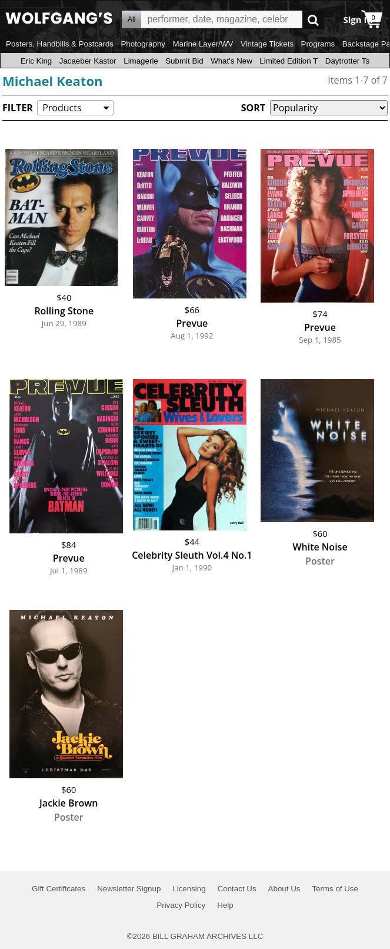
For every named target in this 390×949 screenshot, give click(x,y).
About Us (284, 888)
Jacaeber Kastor (87, 61)
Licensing (188, 888)
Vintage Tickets (267, 43)
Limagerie (141, 61)
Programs (318, 43)
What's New (231, 61)
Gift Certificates (58, 888)
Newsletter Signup (129, 888)
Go (313, 20)
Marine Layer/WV (202, 43)
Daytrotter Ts (347, 61)
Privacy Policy (180, 905)
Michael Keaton (52, 80)
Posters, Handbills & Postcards (60, 43)
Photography (143, 43)
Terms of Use (335, 888)
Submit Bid (184, 61)
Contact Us (237, 888)
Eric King (36, 61)
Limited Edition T (288, 61)
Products (61, 107)
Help (225, 905)
